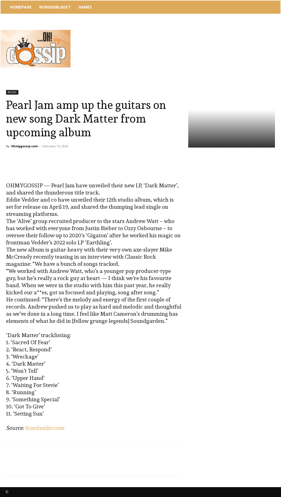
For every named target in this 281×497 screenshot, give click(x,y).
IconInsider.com (44, 427)
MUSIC (12, 92)
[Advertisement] (173, 28)
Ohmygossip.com (24, 146)
